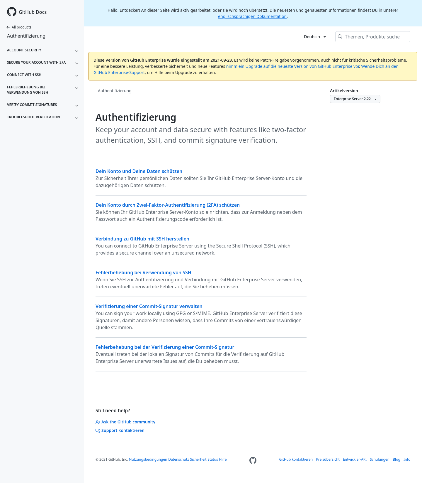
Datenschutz (178, 459)
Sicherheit (198, 459)
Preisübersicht (327, 459)
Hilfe (223, 459)
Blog (396, 459)
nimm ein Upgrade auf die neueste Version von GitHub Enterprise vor (292, 66)
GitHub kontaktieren (296, 459)
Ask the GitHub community (125, 422)
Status (213, 459)
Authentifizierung (26, 36)
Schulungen (379, 459)
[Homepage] (252, 460)
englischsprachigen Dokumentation (252, 16)
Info (407, 459)
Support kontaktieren (120, 430)
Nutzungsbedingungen (148, 459)
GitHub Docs (33, 12)
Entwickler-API (355, 459)
